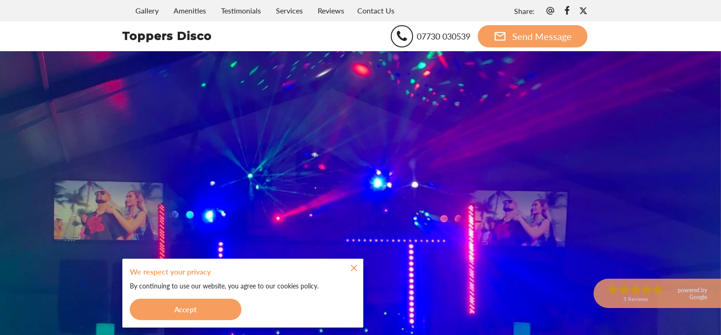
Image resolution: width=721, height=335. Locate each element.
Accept (186, 308)
